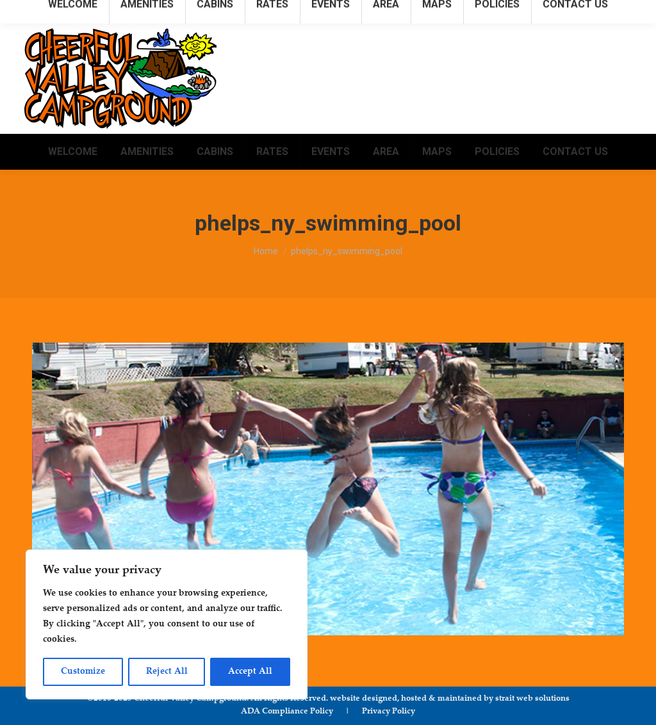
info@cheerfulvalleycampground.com (548, 12)
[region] (167, 624)
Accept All (250, 671)
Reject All (167, 671)
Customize (83, 671)
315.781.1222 (428, 12)
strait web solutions (532, 698)
